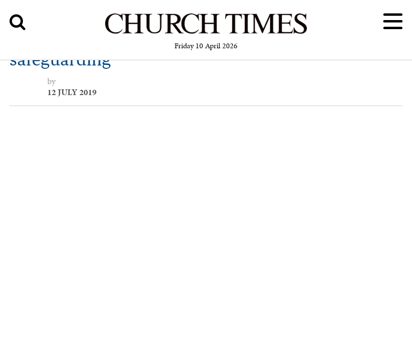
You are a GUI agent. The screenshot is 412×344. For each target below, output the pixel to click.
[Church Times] (206, 32)
